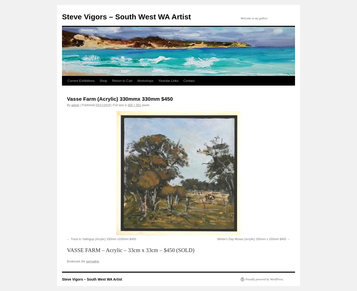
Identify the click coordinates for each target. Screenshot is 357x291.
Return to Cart (122, 81)
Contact (189, 81)
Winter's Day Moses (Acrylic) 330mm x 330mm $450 (251, 239)
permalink (92, 261)
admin (75, 105)
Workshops (145, 81)
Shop (103, 81)
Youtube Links (168, 81)
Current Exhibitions (81, 81)
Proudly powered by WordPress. (264, 279)
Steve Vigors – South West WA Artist (126, 17)
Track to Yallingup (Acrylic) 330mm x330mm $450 (103, 239)
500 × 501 (134, 105)
